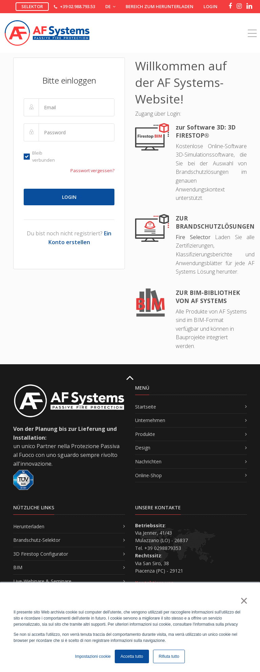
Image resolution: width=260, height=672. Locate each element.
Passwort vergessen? (92, 170)
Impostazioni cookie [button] (93, 656)
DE (110, 6)
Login (210, 6)
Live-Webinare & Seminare (42, 581)
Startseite (145, 406)
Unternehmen (150, 420)
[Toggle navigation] (252, 26)
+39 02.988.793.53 (77, 6)
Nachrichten (148, 461)
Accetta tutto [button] (132, 656)
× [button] (243, 600)
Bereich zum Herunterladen (159, 6)
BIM (17, 567)
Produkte (145, 434)
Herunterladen (28, 526)
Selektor (32, 6)
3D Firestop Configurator (40, 554)
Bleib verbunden (39, 156)
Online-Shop (148, 475)
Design (142, 447)
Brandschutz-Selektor (36, 540)
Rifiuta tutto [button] (169, 656)
